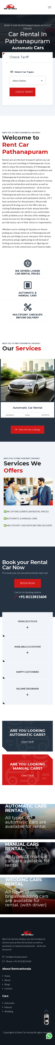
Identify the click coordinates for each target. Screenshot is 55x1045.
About (7, 980)
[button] (27, 80)
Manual (8, 1007)
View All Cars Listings (27, 429)
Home (7, 976)
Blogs (7, 984)
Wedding (8, 1011)
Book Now (27, 583)
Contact (8, 988)
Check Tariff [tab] (19, 57)
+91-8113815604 (30, 597)
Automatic (9, 1003)
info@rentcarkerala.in (16, 956)
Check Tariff (24, 92)
